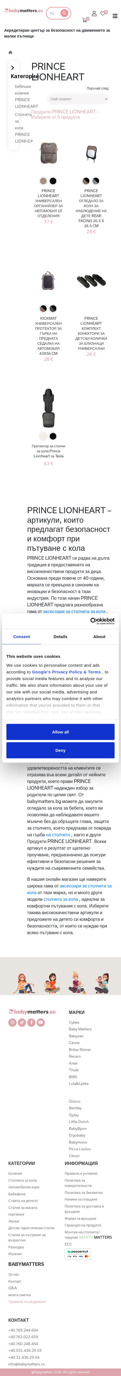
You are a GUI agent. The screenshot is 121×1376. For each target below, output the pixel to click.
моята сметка (19, 1295)
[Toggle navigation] (115, 17)
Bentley (75, 1108)
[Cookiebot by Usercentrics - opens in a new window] (90, 621)
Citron (74, 1156)
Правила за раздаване (27, 1301)
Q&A (12, 1288)
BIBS (73, 1077)
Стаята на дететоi (23, 1200)
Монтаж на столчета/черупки (88, 1235)
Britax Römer (80, 1049)
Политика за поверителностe (78, 1183)
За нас (13, 1274)
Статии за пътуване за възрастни (27, 1238)
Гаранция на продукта (83, 1225)
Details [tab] (60, 636)
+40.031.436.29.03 (25, 1350)
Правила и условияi (81, 1173)
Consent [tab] (21, 636)
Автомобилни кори (23, 1187)
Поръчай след (98, 88)
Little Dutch (79, 1121)
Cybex (74, 1022)
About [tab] (99, 636)
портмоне (16, 1214)
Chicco (74, 1101)
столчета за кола (61, 899)
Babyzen (76, 1036)
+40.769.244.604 (23, 1330)
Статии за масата (22, 1207)
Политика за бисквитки (84, 1192)
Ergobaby (77, 1135)
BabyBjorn (78, 1128)
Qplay (74, 1115)
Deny (61, 750)
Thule (74, 1070)
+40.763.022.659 (23, 1337)
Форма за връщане (80, 1218)
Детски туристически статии (31, 1228)
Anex (73, 1063)
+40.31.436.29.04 (23, 1357)
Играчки (15, 1253)
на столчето (58, 834)
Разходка (16, 1247)
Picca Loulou (80, 1149)
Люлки (13, 1221)
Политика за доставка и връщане (84, 1209)
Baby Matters (80, 1029)
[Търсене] (51, 13)
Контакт (14, 1281)
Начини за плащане (81, 1199)
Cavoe (74, 1042)
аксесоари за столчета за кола (74, 611)
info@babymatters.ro (26, 1364)
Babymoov (78, 1142)
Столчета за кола (22, 1180)
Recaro (75, 1056)
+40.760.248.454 (23, 1344)
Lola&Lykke (79, 1083)
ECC (68, 1244)
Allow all (60, 732)
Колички (15, 1173)
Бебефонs (17, 1194)
